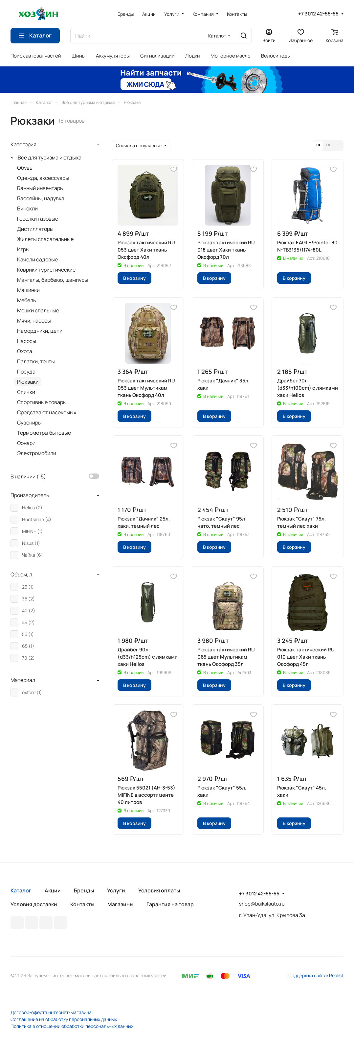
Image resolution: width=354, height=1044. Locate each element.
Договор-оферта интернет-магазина (51, 1012)
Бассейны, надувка (40, 198)
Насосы (26, 341)
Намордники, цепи (39, 330)
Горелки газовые (37, 218)
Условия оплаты (159, 890)
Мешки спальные (38, 310)
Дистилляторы (35, 228)
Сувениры (29, 422)
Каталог (21, 890)
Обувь (25, 167)
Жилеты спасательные (45, 239)
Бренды (84, 890)
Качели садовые (37, 259)
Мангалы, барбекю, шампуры (52, 279)
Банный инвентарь (40, 188)
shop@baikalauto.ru (262, 903)
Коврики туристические (46, 269)
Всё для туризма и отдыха (49, 157)
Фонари (26, 443)
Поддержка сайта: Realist (315, 975)
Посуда (26, 371)
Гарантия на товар (170, 904)
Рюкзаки (28, 381)
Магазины (120, 904)
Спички (26, 392)
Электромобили (36, 453)
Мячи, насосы (34, 320)
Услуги (116, 890)
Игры (23, 249)
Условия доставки (34, 904)
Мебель (26, 300)
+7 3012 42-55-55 (318, 14)
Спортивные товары (42, 402)
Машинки (28, 290)
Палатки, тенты (36, 361)
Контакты (82, 904)
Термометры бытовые (44, 432)
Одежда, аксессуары (43, 178)
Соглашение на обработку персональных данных (64, 1019)
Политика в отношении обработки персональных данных (72, 1026)
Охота (24, 351)
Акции (53, 890)
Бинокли (27, 208)
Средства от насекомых (46, 412)
